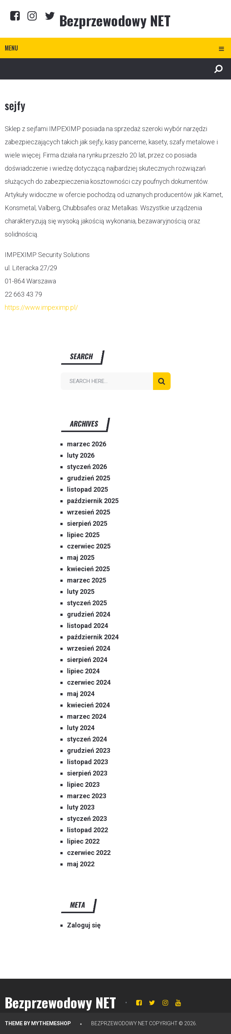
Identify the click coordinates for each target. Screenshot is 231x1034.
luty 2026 (80, 455)
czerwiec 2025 (89, 546)
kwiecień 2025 (88, 569)
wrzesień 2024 (88, 648)
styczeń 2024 (87, 739)
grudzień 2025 (88, 478)
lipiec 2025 (83, 535)
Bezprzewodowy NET (115, 20)
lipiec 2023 (83, 784)
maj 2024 (80, 694)
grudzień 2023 (88, 750)
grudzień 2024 (88, 614)
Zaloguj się (84, 925)
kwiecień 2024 (88, 705)
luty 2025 (80, 591)
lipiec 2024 (83, 671)
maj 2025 (80, 557)
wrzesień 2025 (88, 512)
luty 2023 (80, 807)
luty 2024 (80, 728)
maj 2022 (80, 864)
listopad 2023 (87, 762)
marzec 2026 (86, 444)
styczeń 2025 (87, 603)
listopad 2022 (87, 830)
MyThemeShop (51, 1023)
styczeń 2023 (87, 818)
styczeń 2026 (87, 466)
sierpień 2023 (87, 773)
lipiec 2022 (83, 841)
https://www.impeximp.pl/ (41, 307)
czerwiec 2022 (89, 852)
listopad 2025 (87, 489)
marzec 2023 (86, 796)
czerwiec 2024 (89, 682)
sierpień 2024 (87, 659)
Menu (11, 48)
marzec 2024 (86, 716)
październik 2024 (93, 637)
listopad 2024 (87, 625)
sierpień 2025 (87, 523)
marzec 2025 (86, 580)
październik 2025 (93, 501)
